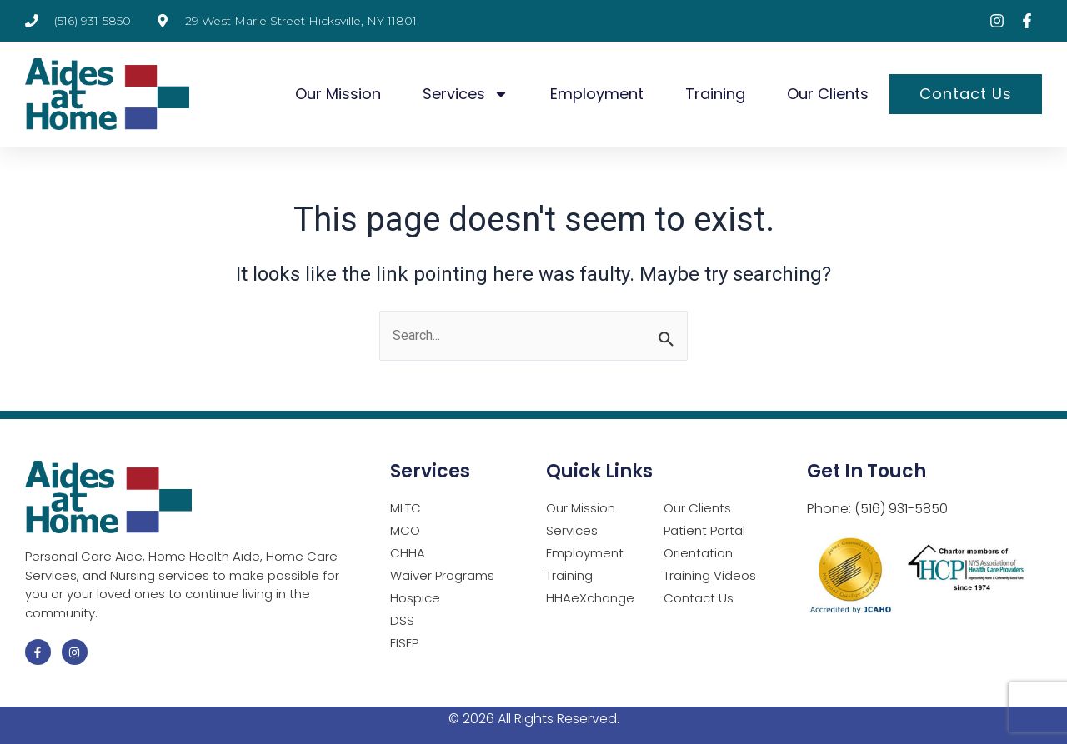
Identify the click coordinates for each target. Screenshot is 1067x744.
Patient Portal (704, 531)
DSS (402, 621)
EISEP (404, 643)
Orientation (698, 553)
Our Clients (828, 93)
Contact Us (965, 93)
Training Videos (710, 576)
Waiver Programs (442, 576)
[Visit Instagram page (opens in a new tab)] (997, 21)
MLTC (405, 508)
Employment (597, 93)
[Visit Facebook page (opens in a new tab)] (1027, 21)
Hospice (415, 598)
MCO (405, 531)
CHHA (407, 553)
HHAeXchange (590, 598)
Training (715, 93)
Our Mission (338, 93)
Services (465, 94)
